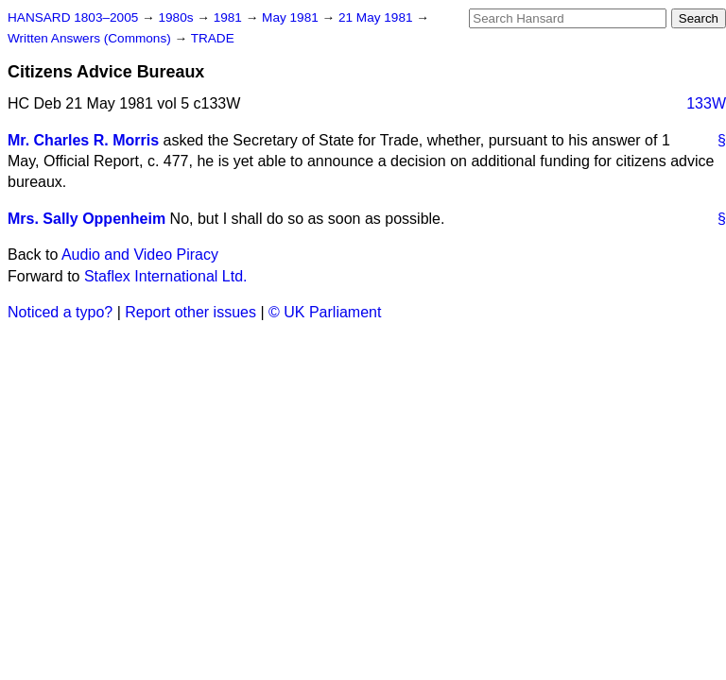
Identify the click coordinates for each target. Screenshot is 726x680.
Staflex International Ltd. (166, 276)
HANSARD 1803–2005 (73, 17)
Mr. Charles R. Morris (83, 140)
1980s (177, 17)
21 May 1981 (377, 17)
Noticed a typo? (60, 312)
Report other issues (190, 312)
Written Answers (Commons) (91, 38)
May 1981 (291, 17)
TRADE (212, 38)
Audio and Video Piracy (139, 254)
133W (706, 103)
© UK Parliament (324, 312)
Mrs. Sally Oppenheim (86, 219)
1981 (230, 17)
